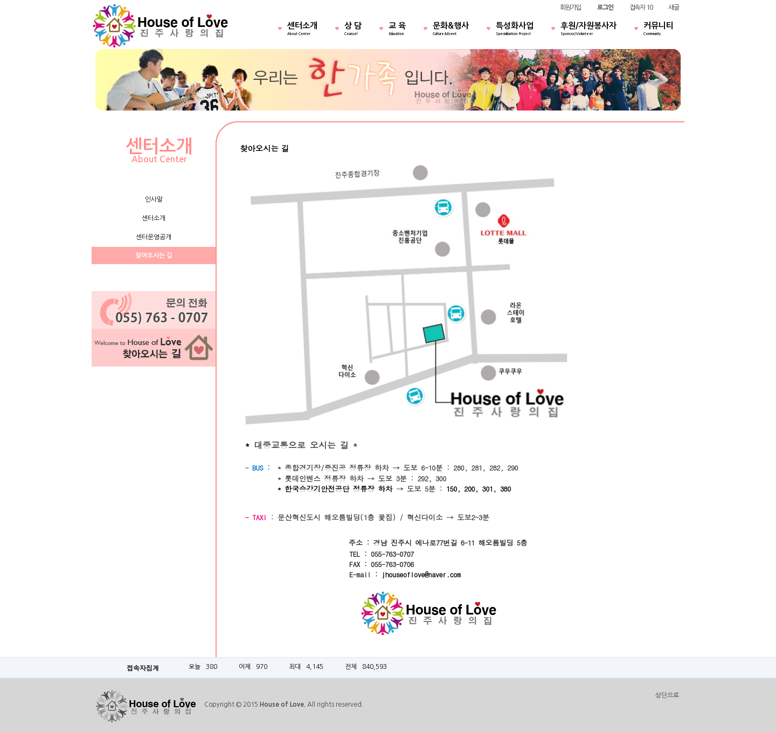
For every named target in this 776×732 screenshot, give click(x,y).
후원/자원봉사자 (588, 30)
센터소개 (302, 30)
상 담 (353, 30)
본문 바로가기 (0, 0)
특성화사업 (515, 30)
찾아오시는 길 (153, 255)
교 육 (397, 30)
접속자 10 (641, 7)
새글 (673, 7)
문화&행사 (451, 30)
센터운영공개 (153, 237)
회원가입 (570, 7)
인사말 (154, 199)
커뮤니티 (658, 30)
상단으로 (667, 695)
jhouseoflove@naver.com (421, 574)
